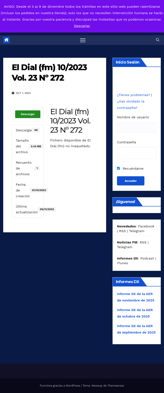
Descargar (28, 114)
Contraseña (126, 142)
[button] (157, 40)
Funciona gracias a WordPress (60, 385)
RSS (122, 231)
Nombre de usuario (133, 117)
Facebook (146, 226)
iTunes (122, 263)
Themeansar (116, 385)
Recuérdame (130, 168)
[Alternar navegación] (83, 40)
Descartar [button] (82, 26)
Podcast (147, 258)
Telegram (136, 231)
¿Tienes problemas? (134, 95)
